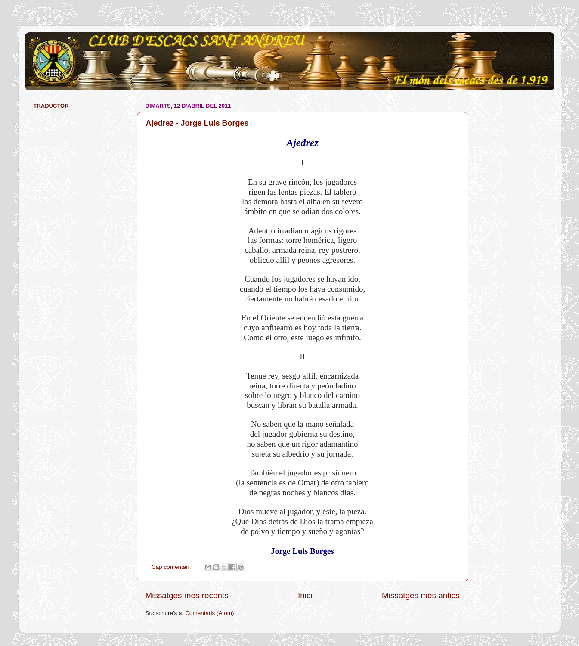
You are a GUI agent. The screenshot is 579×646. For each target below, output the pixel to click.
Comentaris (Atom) (209, 613)
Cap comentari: (172, 567)
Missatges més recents (187, 595)
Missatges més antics (421, 595)
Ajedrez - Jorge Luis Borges (197, 123)
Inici (305, 595)
